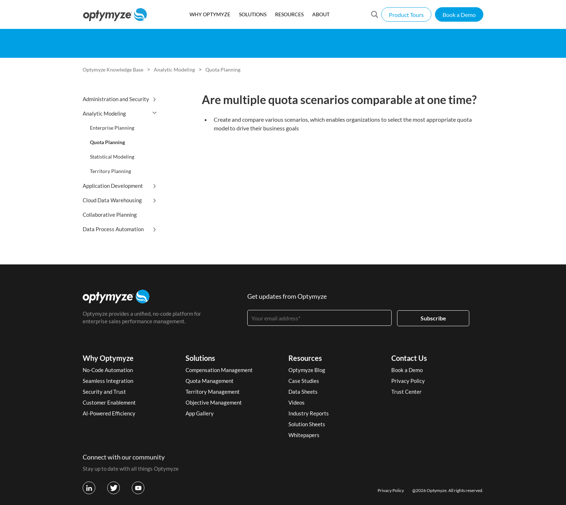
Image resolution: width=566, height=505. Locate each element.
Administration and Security (116, 99)
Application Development (113, 185)
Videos (296, 402)
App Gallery (200, 413)
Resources (305, 358)
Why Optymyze (108, 358)
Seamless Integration (108, 380)
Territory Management (213, 391)
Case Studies (303, 380)
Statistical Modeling (112, 157)
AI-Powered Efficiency (109, 413)
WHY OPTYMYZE (210, 14)
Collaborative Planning (110, 214)
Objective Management (214, 402)
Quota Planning (222, 69)
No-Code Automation (108, 370)
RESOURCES (289, 14)
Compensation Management (219, 370)
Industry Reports (308, 413)
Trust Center (406, 391)
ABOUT (321, 14)
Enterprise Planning (112, 128)
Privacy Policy (408, 380)
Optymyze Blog (306, 370)
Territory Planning (110, 171)
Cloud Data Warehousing (112, 200)
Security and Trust (104, 391)
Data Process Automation (113, 229)
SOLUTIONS (252, 14)
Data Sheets (303, 391)
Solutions (200, 358)
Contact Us (409, 358)
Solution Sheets (306, 424)
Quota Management (210, 380)
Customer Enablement (109, 402)
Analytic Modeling (174, 69)
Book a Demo (459, 14)
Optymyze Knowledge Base (113, 69)
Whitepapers (303, 435)
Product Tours (406, 14)
